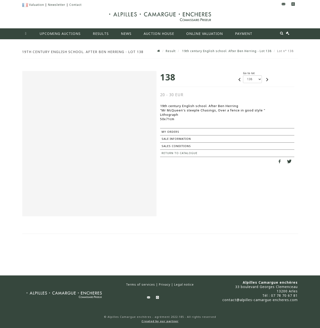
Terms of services (140, 285)
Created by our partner (160, 321)
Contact (75, 5)
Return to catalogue (179, 153)
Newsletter (56, 5)
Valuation (36, 5)
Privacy (164, 285)
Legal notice (184, 285)
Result (171, 51)
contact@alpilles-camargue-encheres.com (260, 299)
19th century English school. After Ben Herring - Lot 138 (226, 51)
